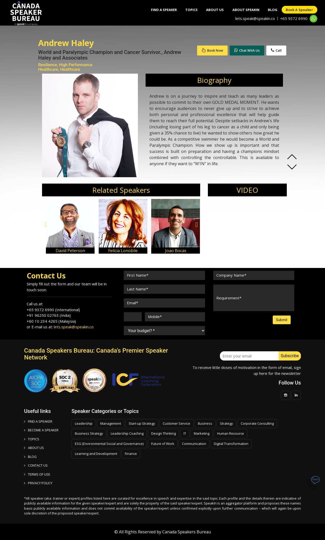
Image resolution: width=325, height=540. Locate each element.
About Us (209, 9)
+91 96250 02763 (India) (49, 315)
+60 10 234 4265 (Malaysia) (51, 321)
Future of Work (162, 443)
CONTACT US (36, 465)
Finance (131, 453)
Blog (270, 9)
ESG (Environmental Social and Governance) (109, 443)
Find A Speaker (154, 9)
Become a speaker (41, 430)
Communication (194, 443)
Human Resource (230, 433)
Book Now (212, 50)
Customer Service (176, 423)
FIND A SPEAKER (38, 421)
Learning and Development (96, 453)
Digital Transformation (231, 443)
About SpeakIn (241, 9)
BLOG (30, 456)
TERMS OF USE (37, 474)
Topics (184, 9)
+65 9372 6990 (294, 18)
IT (185, 433)
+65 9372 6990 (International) (53, 309)
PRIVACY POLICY (38, 483)
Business (205, 423)
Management (110, 423)
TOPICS (31, 439)
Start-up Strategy (142, 423)
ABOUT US (34, 447)
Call (276, 50)
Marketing (201, 433)
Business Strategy (89, 433)
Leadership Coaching (127, 433)
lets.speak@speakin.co (255, 18)
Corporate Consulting (257, 423)
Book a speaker (298, 9)
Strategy (226, 423)
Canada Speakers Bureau (186, 532)
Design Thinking (163, 433)
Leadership (84, 423)
